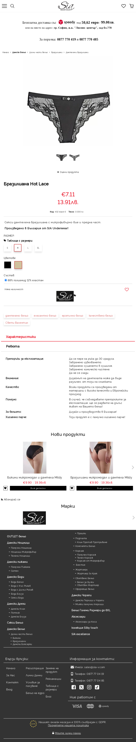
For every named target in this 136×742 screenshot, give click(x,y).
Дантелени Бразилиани (77, 52)
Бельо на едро (35, 692)
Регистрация (35, 668)
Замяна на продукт (52, 669)
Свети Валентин (16, 322)
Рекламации (53, 678)
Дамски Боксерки (22, 643)
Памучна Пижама (20, 566)
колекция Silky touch (85, 627)
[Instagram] (90, 687)
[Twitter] (82, 687)
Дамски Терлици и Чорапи (89, 600)
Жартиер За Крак (87, 573)
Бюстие (80, 564)
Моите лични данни (68, 730)
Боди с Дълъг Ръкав (22, 589)
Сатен (15, 570)
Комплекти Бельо (85, 545)
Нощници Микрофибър (23, 551)
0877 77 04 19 (95, 673)
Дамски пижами (17, 561)
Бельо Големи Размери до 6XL (91, 610)
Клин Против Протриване (92, 542)
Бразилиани (57, 52)
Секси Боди (17, 597)
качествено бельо (101, 315)
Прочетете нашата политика (68, 725)
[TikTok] (98, 687)
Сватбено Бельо (84, 578)
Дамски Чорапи (81, 595)
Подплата (81, 538)
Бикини (17, 637)
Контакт (12, 682)
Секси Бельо (15, 622)
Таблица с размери (19, 240)
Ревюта (12, 346)
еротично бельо (72, 315)
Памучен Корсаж (86, 554)
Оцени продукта (69, 171)
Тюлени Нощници (20, 555)
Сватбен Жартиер (88, 584)
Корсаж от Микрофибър (91, 560)
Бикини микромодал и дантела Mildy (34, 477)
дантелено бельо (16, 315)
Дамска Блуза (18, 616)
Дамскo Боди (15, 576)
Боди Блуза (17, 593)
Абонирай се (12, 499)
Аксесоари (78, 616)
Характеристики (21, 336)
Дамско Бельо (19, 52)
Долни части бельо (38, 52)
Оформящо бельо (84, 588)
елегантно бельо (45, 315)
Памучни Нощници (21, 547)
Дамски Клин (18, 608)
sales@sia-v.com (94, 667)
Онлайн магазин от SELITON (68, 738)
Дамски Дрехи (16, 603)
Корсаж (79, 550)
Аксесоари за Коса (86, 621)
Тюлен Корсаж (85, 557)
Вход (9, 689)
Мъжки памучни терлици (89, 604)
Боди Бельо (17, 581)
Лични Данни (34, 675)
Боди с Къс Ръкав (21, 585)
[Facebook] (74, 687)
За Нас (10, 675)
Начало (5, 52)
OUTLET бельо (16, 536)
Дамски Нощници (18, 542)
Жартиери (81, 569)
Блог (49, 696)
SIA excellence (81, 634)
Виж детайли (38, 488)
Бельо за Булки (85, 581)
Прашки (81, 533)
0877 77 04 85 (95, 680)
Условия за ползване (33, 683)
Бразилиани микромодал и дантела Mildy (101, 477)
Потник (15, 612)
